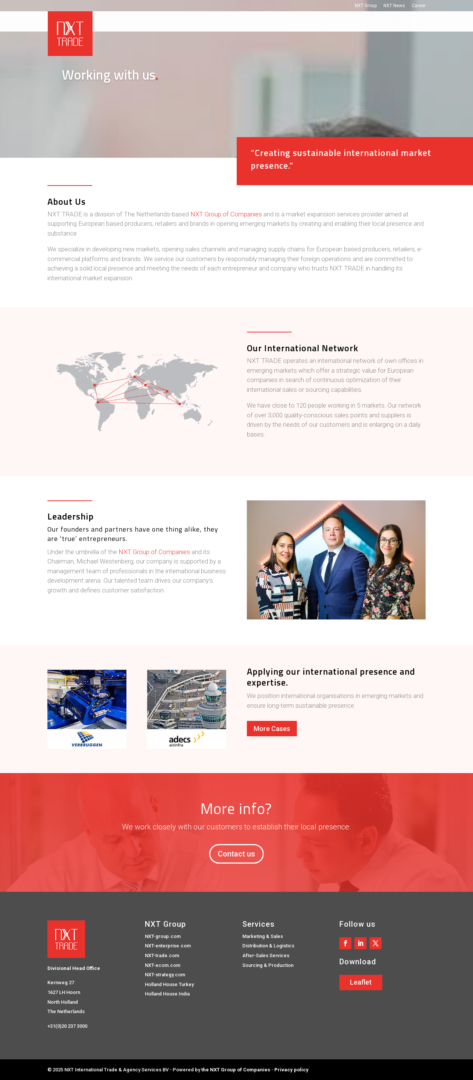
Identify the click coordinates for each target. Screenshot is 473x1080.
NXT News (394, 5)
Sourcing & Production (268, 965)
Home (219, 22)
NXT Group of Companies (226, 214)
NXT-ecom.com (162, 965)
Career (419, 5)
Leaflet (361, 982)
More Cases (272, 729)
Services (314, 22)
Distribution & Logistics (268, 946)
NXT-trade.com (162, 955)
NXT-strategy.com (165, 974)
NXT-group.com (163, 936)
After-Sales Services (265, 955)
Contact (413, 22)
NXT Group (366, 5)
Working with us (261, 22)
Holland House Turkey (169, 984)
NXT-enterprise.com (168, 946)
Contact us (236, 853)
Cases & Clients (368, 22)
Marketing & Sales (262, 936)
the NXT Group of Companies (235, 1069)
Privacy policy (291, 1069)
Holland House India (167, 994)
